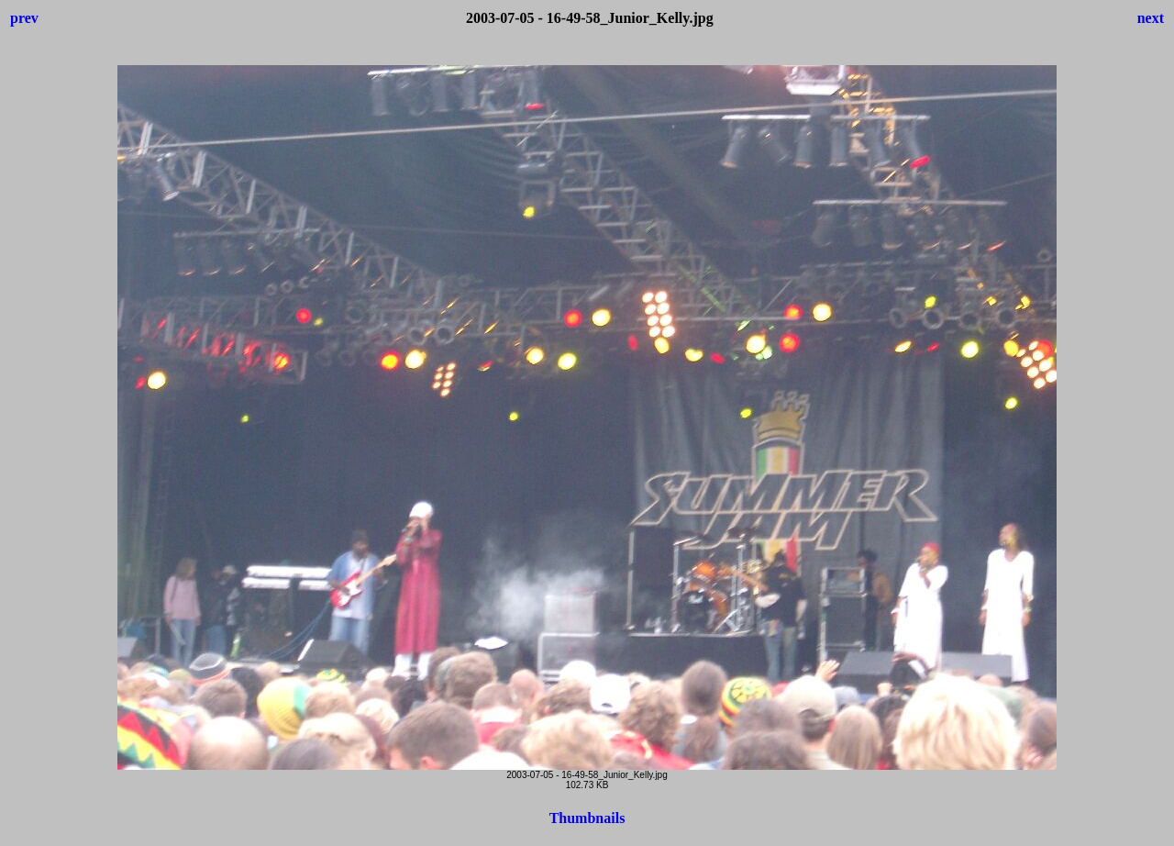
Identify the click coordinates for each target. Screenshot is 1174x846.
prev (24, 18)
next (1150, 18)
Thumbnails (587, 818)
